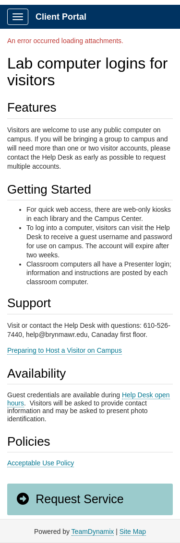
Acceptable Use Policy (40, 463)
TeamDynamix (93, 531)
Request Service (69, 499)
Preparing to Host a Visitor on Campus (64, 350)
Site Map (133, 531)
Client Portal (61, 17)
